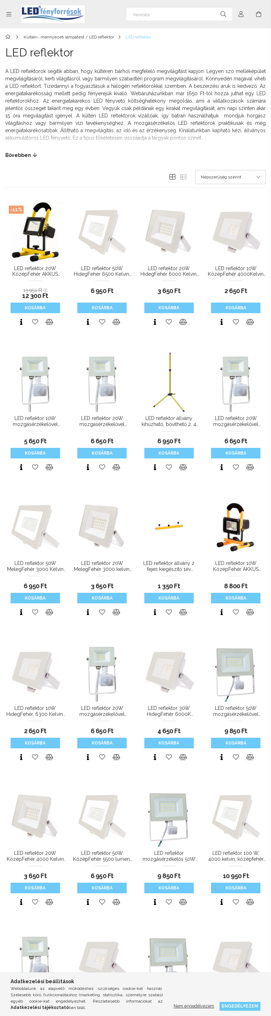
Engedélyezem (240, 1006)
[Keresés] (179, 14)
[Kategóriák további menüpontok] (9, 14)
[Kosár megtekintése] (258, 14)
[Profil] (241, 14)
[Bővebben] (135, 155)
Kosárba (35, 307)
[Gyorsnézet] (21, 322)
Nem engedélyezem (194, 1006)
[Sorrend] (230, 177)
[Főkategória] (9, 37)
